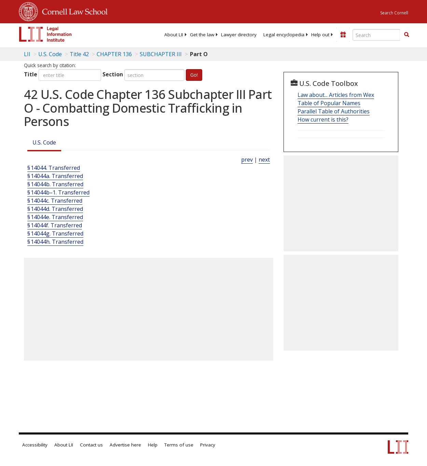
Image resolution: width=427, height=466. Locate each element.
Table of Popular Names (329, 103)
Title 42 (79, 54)
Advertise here (125, 445)
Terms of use (178, 445)
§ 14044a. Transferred (55, 176)
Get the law (202, 35)
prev (247, 159)
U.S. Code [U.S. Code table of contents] (50, 54)
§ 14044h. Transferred (55, 241)
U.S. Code (44, 142)
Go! (194, 75)
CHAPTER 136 (114, 54)
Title (30, 74)
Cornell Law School (73, 10)
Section (112, 74)
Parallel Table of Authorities (334, 111)
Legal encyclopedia (283, 35)
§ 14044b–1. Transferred (58, 192)
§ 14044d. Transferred (55, 209)
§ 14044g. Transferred (55, 233)
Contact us (91, 445)
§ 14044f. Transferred (54, 225)
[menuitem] (174, 34)
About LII (173, 35)
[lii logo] (45, 34)
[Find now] (406, 34)
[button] (406, 34)
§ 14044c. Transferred (54, 200)
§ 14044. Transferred (53, 168)
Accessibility (34, 445)
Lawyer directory (239, 35)
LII (27, 54)
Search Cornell (394, 13)
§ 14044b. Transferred (55, 184)
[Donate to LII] (343, 34)
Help (152, 445)
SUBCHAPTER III (161, 54)
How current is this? (323, 119)
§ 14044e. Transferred (55, 217)
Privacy (207, 445)
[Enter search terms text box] (376, 35)
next (264, 159)
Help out (320, 35)
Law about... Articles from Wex (336, 95)
